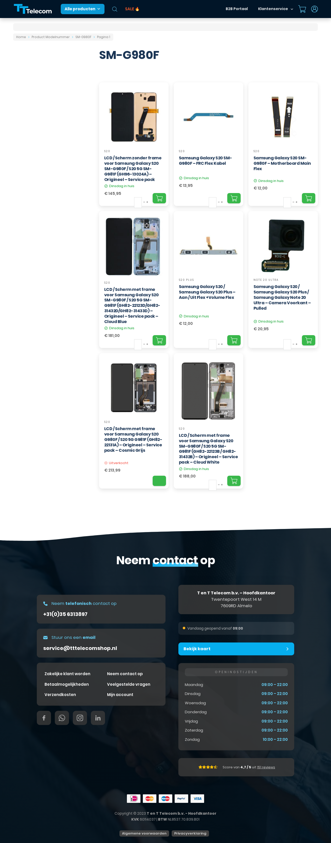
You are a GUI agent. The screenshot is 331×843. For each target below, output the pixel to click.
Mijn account (120, 694)
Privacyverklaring (190, 833)
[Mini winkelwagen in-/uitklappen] (302, 9)
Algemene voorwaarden (144, 833)
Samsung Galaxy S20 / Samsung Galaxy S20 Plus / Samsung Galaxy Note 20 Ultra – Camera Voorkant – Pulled (282, 297)
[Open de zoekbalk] (114, 9)
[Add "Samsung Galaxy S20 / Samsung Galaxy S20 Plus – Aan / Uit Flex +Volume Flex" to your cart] (234, 340)
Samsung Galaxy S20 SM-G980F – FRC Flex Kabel (205, 160)
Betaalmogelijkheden (67, 684)
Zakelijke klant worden (67, 673)
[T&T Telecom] (33, 9)
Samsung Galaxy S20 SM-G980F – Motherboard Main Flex (282, 163)
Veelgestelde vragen (128, 684)
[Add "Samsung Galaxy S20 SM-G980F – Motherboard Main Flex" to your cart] (308, 198)
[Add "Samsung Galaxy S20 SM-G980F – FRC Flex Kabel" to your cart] (234, 198)
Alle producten (83, 9)
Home (21, 37)
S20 (107, 151)
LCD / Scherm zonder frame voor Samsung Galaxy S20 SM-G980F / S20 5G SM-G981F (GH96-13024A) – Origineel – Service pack (133, 168)
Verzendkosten (60, 694)
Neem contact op (125, 673)
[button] (236, 648)
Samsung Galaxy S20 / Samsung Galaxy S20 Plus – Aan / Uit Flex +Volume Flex (207, 292)
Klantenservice (273, 8)
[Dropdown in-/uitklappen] (292, 9)
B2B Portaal (237, 8)
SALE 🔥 (132, 9)
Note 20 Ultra (266, 280)
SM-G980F (83, 37)
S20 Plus (186, 280)
